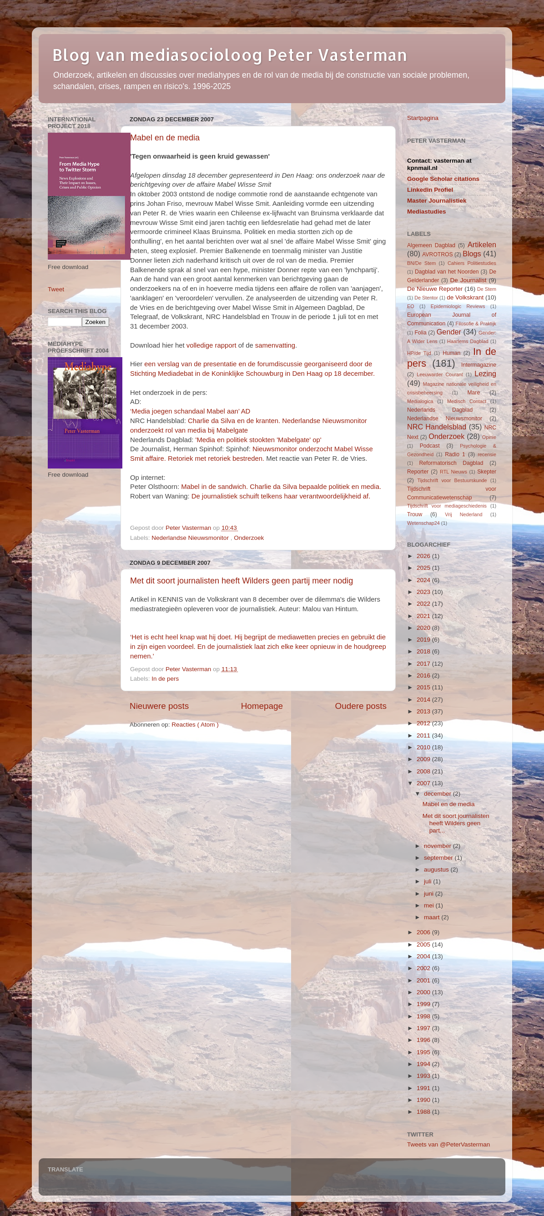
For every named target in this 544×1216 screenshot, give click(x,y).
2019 (424, 639)
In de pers (165, 678)
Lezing (485, 373)
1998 (424, 1016)
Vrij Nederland (463, 514)
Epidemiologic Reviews (458, 306)
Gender (449, 332)
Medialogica (420, 401)
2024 (424, 580)
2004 (424, 956)
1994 (424, 1064)
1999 (424, 1004)
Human (451, 353)
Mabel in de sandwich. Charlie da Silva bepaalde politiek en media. (281, 486)
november (438, 845)
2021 (424, 616)
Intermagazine (478, 365)
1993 (424, 1075)
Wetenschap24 (423, 523)
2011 (424, 735)
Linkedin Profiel (430, 189)
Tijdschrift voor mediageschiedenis (447, 505)
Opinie (489, 437)
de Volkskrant (465, 297)
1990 (424, 1099)
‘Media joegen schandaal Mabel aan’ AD (190, 411)
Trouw (414, 514)
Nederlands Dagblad (440, 410)
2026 (424, 556)
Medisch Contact (466, 401)
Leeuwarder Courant (440, 374)
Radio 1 (455, 454)
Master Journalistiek (437, 200)
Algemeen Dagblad (431, 245)
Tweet (56, 289)
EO (410, 306)
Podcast (430, 446)
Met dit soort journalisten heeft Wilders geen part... (456, 823)
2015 (424, 687)
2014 (424, 699)
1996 (424, 1040)
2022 (424, 603)
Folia (420, 332)
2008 (424, 771)
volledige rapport (211, 345)
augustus (437, 869)
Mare (474, 392)
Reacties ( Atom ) (195, 724)
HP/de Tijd (419, 353)
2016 (424, 675)
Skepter (486, 471)
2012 (424, 723)
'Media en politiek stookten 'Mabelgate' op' (259, 440)
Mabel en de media (165, 137)
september (439, 857)
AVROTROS (437, 254)
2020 (424, 627)
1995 (424, 1052)
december (438, 793)
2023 (424, 591)
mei (430, 905)
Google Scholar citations (443, 178)
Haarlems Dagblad (468, 341)
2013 (424, 711)
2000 (424, 992)
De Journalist (468, 280)
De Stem (486, 289)
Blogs (472, 253)
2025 (424, 567)
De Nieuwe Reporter (435, 288)
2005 (424, 944)
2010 (424, 747)
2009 (424, 759)
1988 (424, 1111)
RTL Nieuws (453, 471)
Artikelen (482, 244)
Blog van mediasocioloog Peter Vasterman (229, 54)
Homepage (262, 706)
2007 (424, 783)
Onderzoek (249, 537)
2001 (424, 980)
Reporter (417, 471)
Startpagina (422, 118)
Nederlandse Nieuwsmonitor (190, 537)
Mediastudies (426, 211)
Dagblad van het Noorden (447, 272)
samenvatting (275, 345)
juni (429, 893)
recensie (487, 454)
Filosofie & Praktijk (476, 323)
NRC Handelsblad (436, 427)
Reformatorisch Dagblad (451, 463)
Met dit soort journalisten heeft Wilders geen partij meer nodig (241, 580)
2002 (424, 968)
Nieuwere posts (159, 706)
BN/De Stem (421, 263)
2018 (424, 651)
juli (428, 881)
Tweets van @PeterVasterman (448, 1144)
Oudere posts (361, 706)
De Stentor (426, 297)
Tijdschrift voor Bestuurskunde (452, 480)
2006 (424, 932)
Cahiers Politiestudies (472, 263)
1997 (424, 1028)
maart (432, 917)
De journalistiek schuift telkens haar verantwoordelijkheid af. (281, 496)
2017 (424, 663)
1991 (424, 1088)
